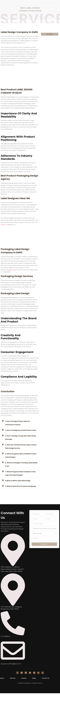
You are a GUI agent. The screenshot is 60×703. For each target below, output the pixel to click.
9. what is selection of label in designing (20, 486)
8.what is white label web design (17, 481)
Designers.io (11, 270)
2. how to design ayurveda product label (20, 430)
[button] (20, 422)
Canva (3, 224)
